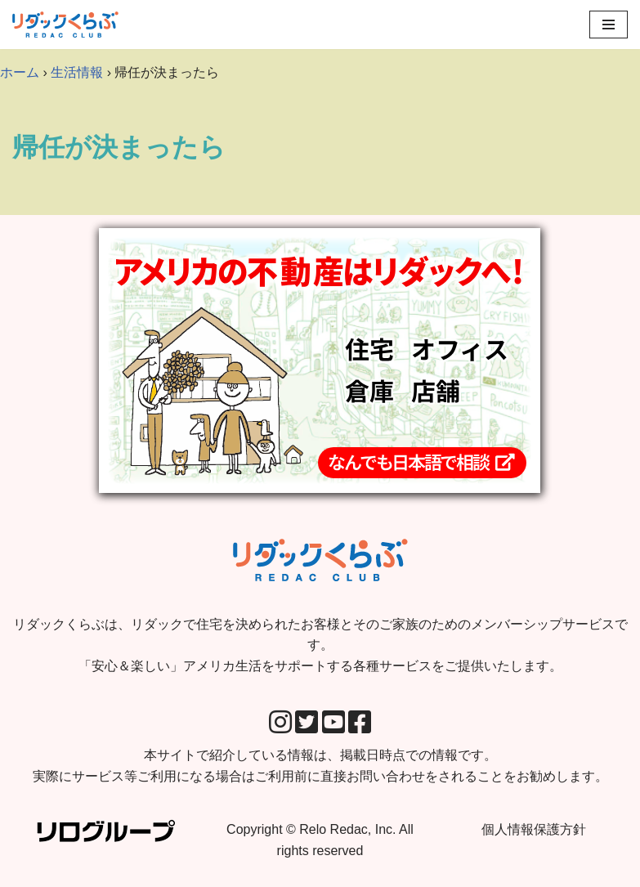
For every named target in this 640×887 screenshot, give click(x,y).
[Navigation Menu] (608, 24)
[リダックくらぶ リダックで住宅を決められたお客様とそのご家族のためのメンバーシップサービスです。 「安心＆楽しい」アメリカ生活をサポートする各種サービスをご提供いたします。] (65, 24)
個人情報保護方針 (533, 829)
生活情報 (77, 72)
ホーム (19, 72)
